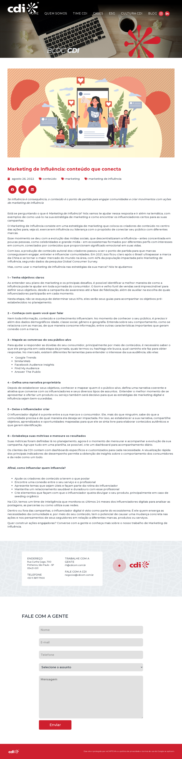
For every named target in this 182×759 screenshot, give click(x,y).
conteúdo (50, 178)
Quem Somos (55, 13)
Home (34, 13)
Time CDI (80, 13)
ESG (112, 13)
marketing (72, 178)
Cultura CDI (132, 13)
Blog (152, 13)
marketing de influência (105, 178)
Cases (98, 13)
